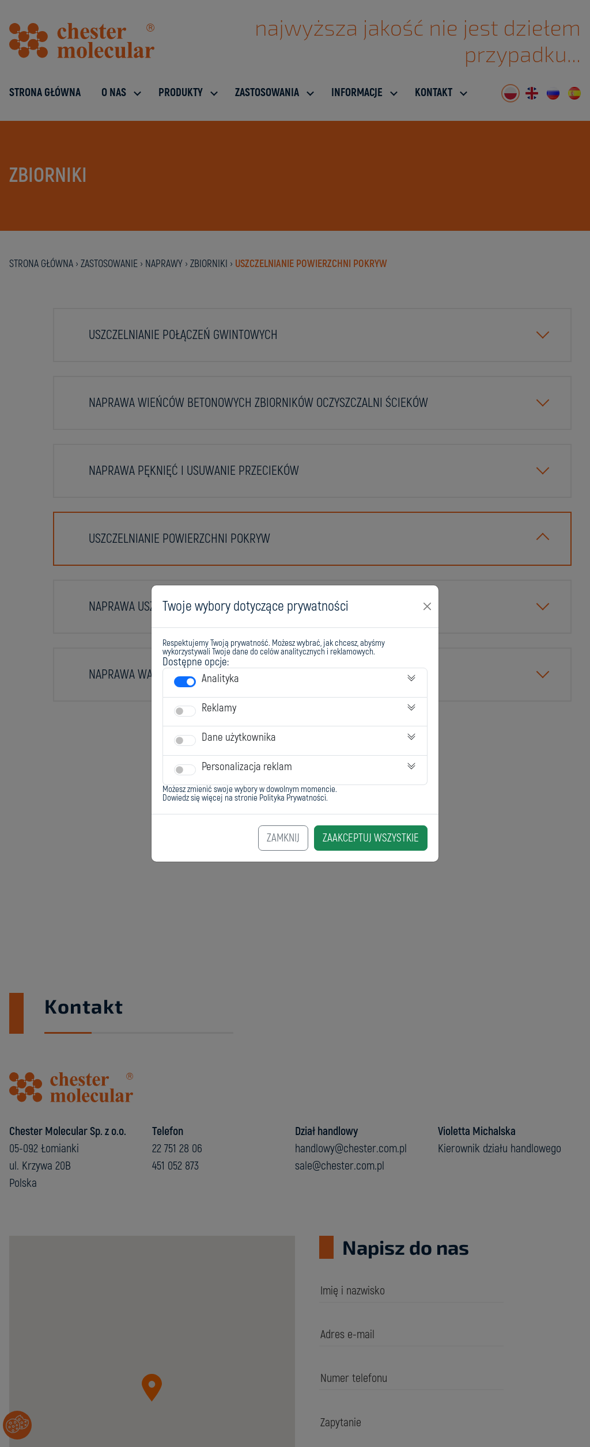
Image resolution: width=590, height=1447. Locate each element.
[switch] (185, 681)
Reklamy (219, 708)
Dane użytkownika (239, 737)
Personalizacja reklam (247, 767)
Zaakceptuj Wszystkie (371, 838)
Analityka (220, 679)
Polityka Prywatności (292, 798)
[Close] (427, 606)
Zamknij (283, 838)
